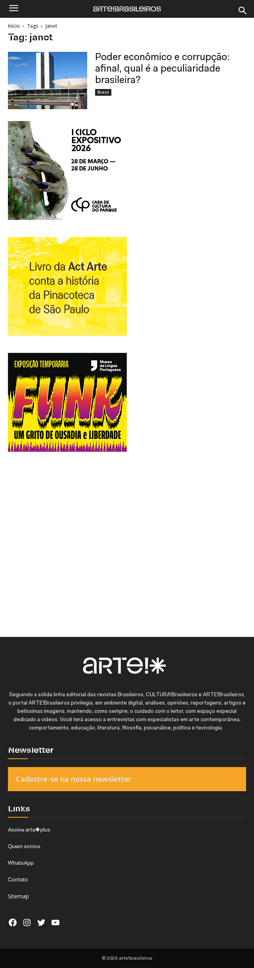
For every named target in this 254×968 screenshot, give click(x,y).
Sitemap (18, 896)
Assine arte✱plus (29, 829)
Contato (18, 879)
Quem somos (24, 846)
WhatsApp (21, 862)
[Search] (243, 10)
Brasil (103, 92)
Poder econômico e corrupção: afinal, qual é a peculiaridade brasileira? (162, 69)
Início (14, 26)
